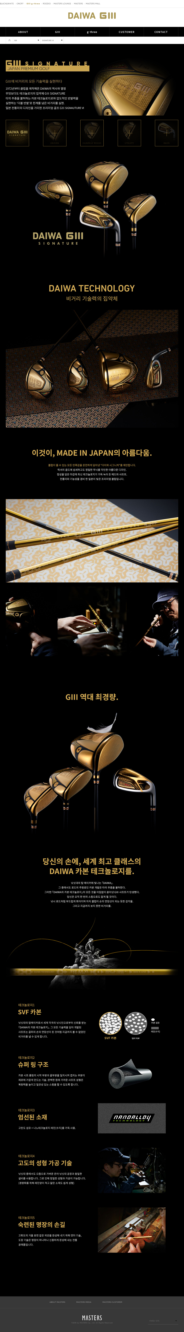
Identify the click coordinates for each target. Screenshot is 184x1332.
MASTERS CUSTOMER (112, 1302)
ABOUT (23, 32)
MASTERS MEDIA (83, 1302)
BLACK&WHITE (7, 4)
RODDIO (47, 4)
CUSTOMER (126, 32)
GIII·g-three (33, 4)
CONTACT (161, 32)
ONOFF (20, 4)
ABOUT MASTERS (57, 1302)
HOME (9, 40)
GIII (57, 32)
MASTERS (78, 4)
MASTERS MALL (93, 4)
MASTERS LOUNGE (62, 4)
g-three (92, 32)
